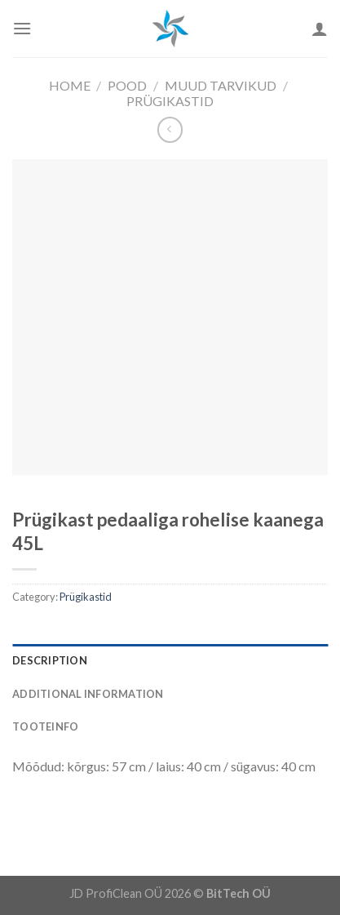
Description (49, 660)
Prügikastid (170, 101)
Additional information (88, 693)
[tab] (170, 660)
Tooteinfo (45, 726)
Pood (127, 85)
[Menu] (22, 28)
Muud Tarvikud (220, 85)
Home (70, 85)
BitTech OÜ (238, 893)
